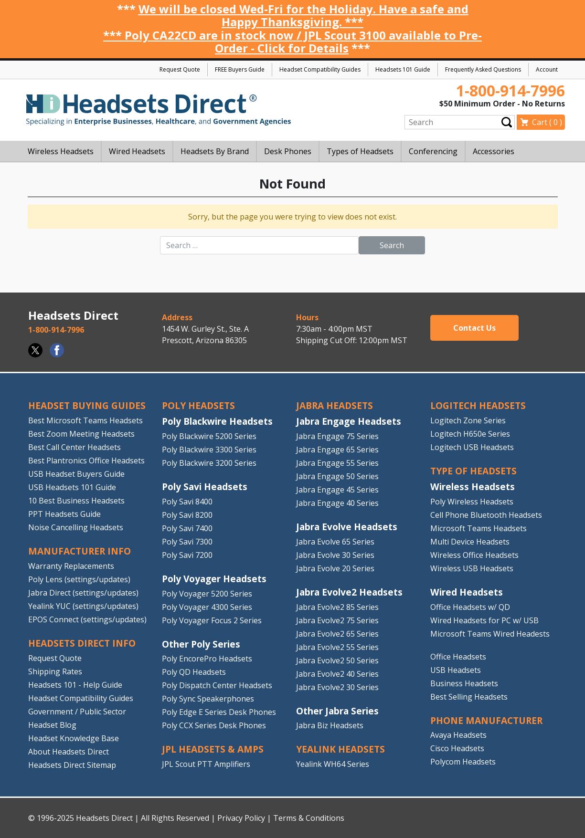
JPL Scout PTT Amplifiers (206, 764)
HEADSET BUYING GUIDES (87, 405)
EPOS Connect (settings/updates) (87, 619)
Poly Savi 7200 (187, 555)
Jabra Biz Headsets (329, 725)
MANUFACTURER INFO (79, 551)
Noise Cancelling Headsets (75, 527)
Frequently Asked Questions (483, 69)
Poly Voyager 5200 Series (207, 593)
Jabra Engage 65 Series (337, 449)
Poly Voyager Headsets (214, 578)
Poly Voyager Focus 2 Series (212, 620)
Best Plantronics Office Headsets (86, 460)
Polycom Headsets (463, 761)
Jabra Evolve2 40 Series (337, 674)
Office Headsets (458, 656)
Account (547, 69)
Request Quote (180, 69)
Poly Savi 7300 (187, 541)
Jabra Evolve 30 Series (335, 555)
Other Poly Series (201, 644)
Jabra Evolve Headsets (346, 526)
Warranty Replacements (71, 566)
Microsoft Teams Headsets (478, 528)
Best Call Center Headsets (74, 447)
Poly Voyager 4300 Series (207, 607)
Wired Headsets (466, 592)
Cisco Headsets (457, 748)
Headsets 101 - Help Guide (75, 685)
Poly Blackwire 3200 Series (209, 463)
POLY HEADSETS (198, 405)
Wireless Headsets (472, 486)
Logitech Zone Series (468, 420)
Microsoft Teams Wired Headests (490, 633)
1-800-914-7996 (510, 90)
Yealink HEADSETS (340, 749)
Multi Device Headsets (470, 541)
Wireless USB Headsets (471, 568)
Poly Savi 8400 (187, 501)
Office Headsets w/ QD (470, 607)
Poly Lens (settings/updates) (79, 579)
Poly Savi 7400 (187, 528)
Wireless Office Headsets (474, 555)
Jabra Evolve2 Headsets (349, 592)
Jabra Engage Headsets (348, 421)
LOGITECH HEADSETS (478, 405)
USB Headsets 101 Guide (72, 487)
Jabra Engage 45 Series (337, 489)
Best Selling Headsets (469, 696)
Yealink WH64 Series (332, 764)
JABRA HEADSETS (334, 405)
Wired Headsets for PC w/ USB (484, 620)
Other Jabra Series (337, 710)
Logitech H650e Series (470, 434)
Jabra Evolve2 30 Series (337, 687)
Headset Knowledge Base (73, 738)
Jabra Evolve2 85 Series (337, 607)
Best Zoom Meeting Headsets (81, 434)
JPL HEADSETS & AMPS (213, 749)
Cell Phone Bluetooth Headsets (486, 515)
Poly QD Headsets (194, 672)
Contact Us (474, 328)
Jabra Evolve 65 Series (335, 541)
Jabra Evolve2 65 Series (337, 633)
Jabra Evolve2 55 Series (337, 647)
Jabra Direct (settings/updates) (83, 592)
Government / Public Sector (77, 711)
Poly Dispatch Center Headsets (217, 685)
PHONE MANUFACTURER (486, 720)
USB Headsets (455, 670)
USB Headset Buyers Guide (76, 474)
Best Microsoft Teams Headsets (85, 420)
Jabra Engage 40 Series (337, 503)
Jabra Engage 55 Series (337, 463)
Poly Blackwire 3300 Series (209, 449)
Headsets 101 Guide (402, 69)
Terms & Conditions (308, 818)
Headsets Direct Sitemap (72, 765)
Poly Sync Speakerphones (208, 698)
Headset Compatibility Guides (320, 69)
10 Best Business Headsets (76, 500)
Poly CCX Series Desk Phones (214, 725)
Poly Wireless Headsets (471, 501)
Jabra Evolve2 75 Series (337, 620)
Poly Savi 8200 (187, 515)
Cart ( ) (547, 122)
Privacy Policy (241, 818)
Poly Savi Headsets (204, 486)
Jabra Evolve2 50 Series (337, 660)
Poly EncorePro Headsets (207, 658)
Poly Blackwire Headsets (217, 421)
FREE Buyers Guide (240, 69)
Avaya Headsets (458, 735)
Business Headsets (464, 683)
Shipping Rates (55, 671)
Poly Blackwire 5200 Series (209, 436)
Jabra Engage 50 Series (337, 476)
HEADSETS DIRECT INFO (82, 643)
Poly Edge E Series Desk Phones (219, 712)
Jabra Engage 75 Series (337, 436)
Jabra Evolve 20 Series (335, 568)
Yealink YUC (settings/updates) (83, 606)
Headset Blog (52, 725)
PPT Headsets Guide (64, 514)
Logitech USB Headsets (472, 447)
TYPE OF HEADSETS (473, 470)
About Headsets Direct (68, 751)
